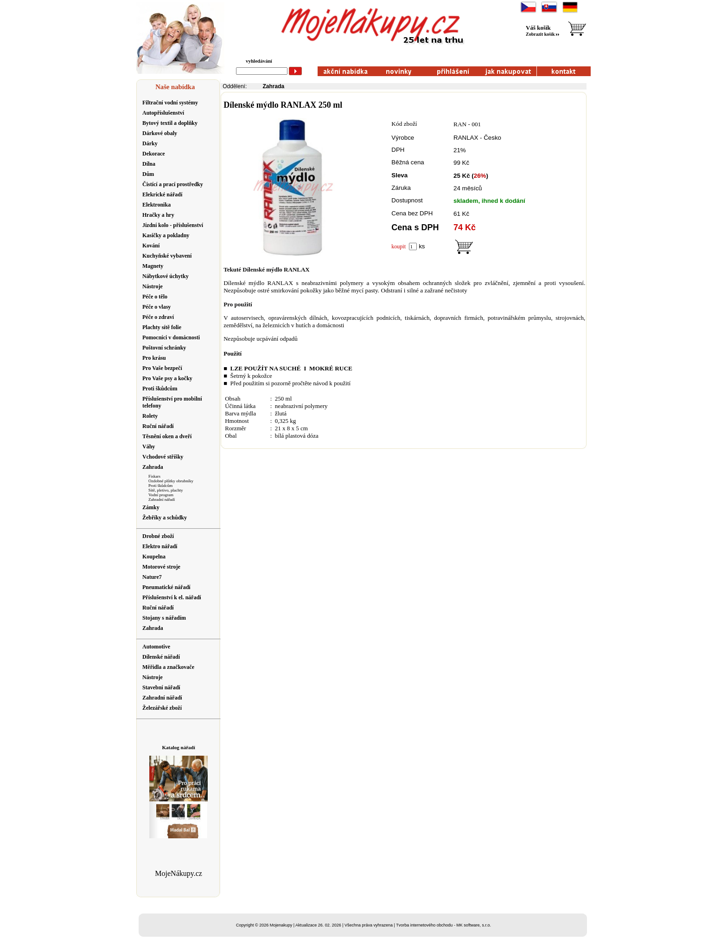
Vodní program (160, 494)
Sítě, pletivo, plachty (165, 490)
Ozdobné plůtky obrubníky (170, 481)
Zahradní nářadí (161, 499)
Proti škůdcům (160, 485)
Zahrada (274, 86)
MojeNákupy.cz (178, 873)
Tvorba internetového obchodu (424, 925)
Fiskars (154, 476)
